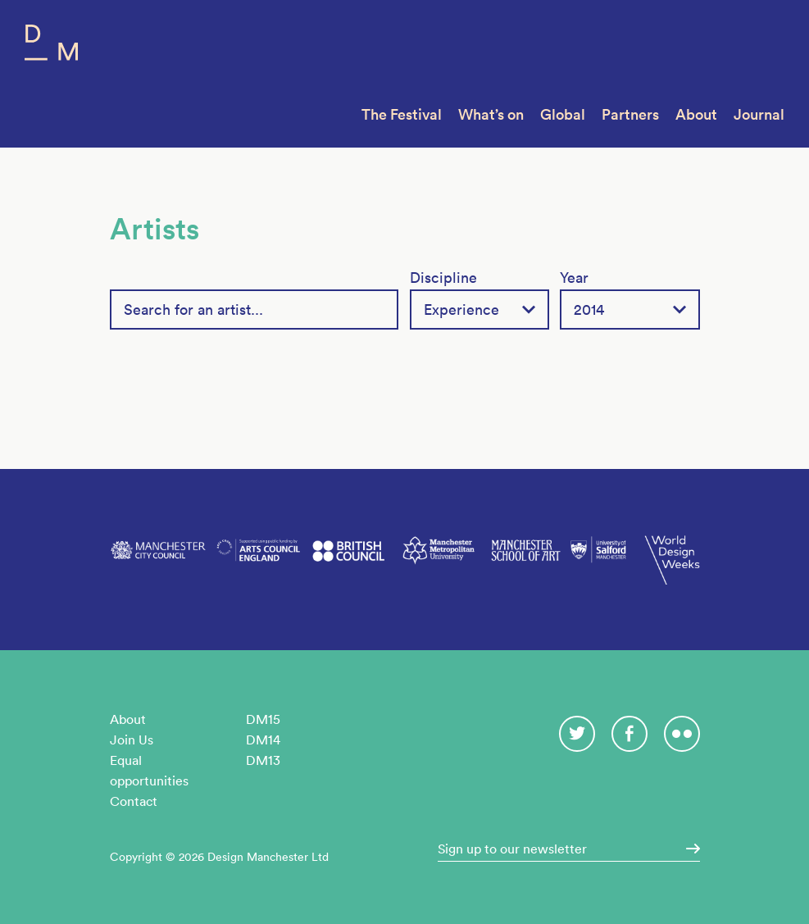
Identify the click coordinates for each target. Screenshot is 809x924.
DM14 (263, 739)
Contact (133, 801)
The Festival (401, 114)
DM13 (263, 760)
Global (562, 114)
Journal (759, 114)
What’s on (491, 114)
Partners (630, 114)
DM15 (263, 719)
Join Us (131, 739)
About (696, 114)
